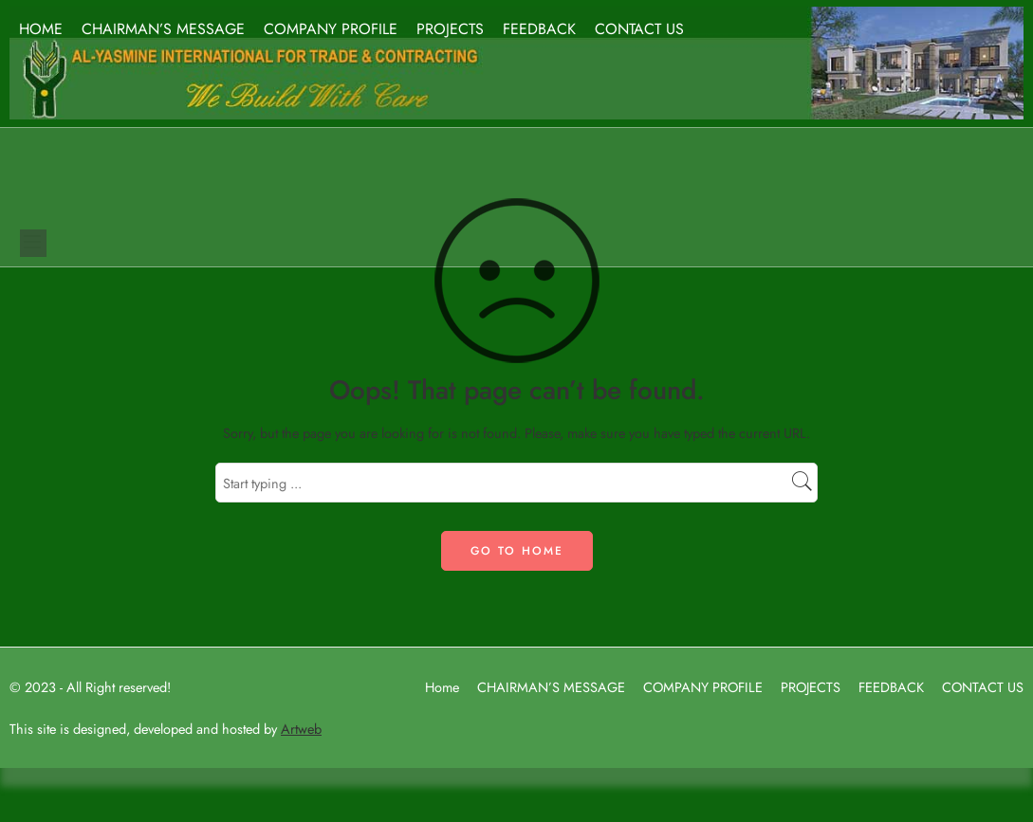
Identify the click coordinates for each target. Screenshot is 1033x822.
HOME (41, 29)
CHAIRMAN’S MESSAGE (163, 29)
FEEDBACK (539, 29)
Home (442, 687)
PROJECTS (450, 29)
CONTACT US (639, 29)
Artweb (301, 729)
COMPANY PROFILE (330, 29)
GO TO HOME (516, 550)
